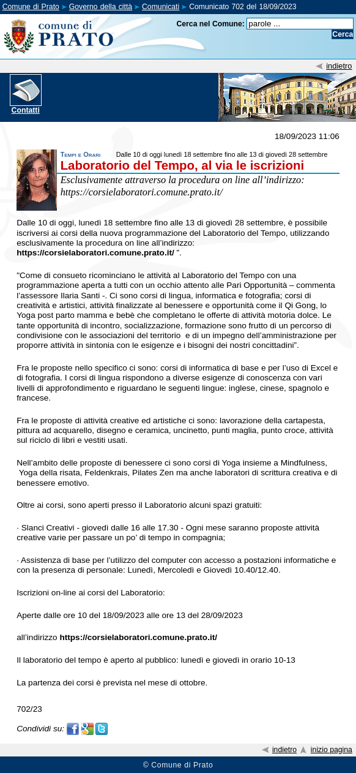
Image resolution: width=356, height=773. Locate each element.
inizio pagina (331, 749)
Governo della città (100, 6)
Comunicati (160, 6)
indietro (339, 65)
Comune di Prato (30, 6)
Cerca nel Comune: (210, 24)
